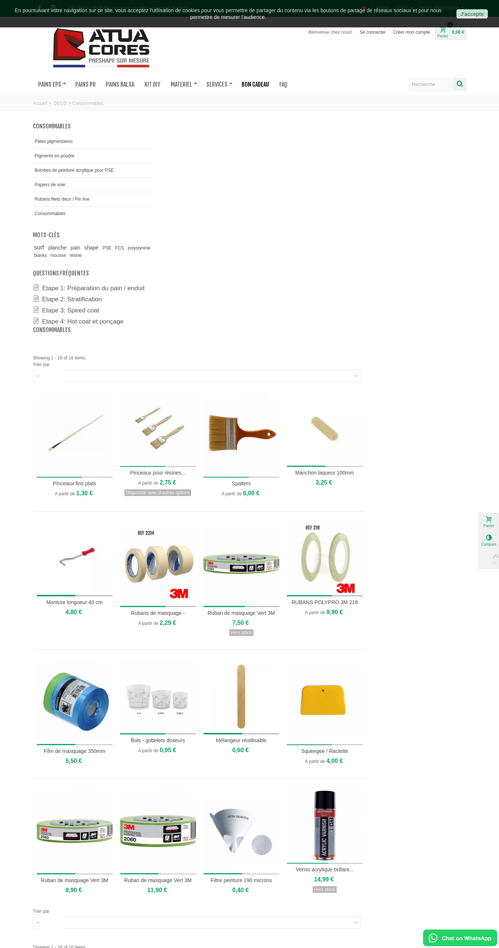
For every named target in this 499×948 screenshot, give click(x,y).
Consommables (50, 213)
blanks (67, 255)
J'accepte (472, 14)
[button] (13, 777)
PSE (114, 248)
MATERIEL (184, 84)
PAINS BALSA (120, 84)
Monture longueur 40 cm (184, 390)
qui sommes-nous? (54, 897)
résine (102, 255)
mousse (85, 255)
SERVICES (219, 84)
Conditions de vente (322, 897)
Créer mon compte (411, 32)
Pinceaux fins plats (184, 274)
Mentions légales (319, 905)
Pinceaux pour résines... (265, 264)
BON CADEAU (255, 84)
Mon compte (225, 882)
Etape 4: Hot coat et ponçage (78, 328)
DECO (60, 103)
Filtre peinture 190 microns (345, 661)
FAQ (283, 84)
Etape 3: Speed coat (66, 317)
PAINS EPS (52, 84)
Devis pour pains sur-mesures (154, 882)
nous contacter (50, 882)
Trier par (152, 158)
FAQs (308, 882)
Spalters (345, 274)
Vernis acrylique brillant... (426, 651)
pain (80, 248)
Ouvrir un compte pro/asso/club (244, 890)
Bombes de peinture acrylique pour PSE (74, 170)
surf (40, 247)
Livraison (222, 897)
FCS (127, 248)
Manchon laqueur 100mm (425, 264)
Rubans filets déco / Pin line (62, 199)
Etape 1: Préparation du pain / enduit (79, 291)
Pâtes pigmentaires (54, 141)
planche (60, 248)
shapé (97, 248)
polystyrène (46, 255)
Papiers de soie (50, 184)
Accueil (40, 103)
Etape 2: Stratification (67, 305)
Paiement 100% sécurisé (327, 890)
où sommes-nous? (53, 890)
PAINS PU (85, 84)
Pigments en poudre (54, 155)
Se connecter (373, 32)
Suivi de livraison (230, 905)
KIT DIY (152, 84)
